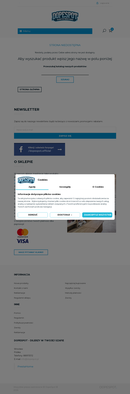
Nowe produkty (21, 283)
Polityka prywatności (23, 323)
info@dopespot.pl (30, 359)
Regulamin (19, 318)
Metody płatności (73, 293)
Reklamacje (19, 293)
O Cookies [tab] (98, 187)
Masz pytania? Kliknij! (31, 252)
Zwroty (68, 298)
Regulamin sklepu (22, 298)
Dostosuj (65, 215)
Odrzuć (32, 215)
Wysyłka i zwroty (72, 288)
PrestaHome (25, 366)
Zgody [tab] (32, 187)
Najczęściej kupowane (75, 283)
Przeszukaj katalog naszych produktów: (65, 66)
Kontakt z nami (21, 288)
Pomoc (17, 313)
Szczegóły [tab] (65, 187)
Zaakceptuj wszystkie (97, 215)
